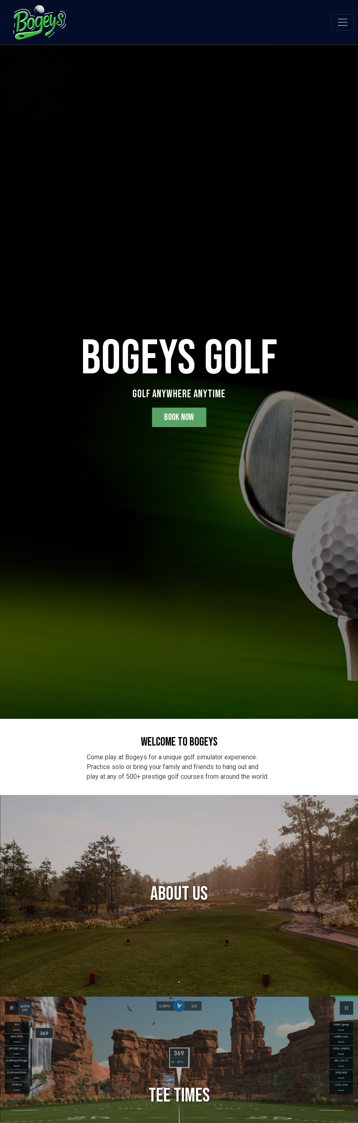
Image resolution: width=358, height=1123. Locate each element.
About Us (179, 894)
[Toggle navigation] (342, 22)
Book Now (179, 417)
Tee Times (179, 1095)
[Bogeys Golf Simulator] (39, 21)
